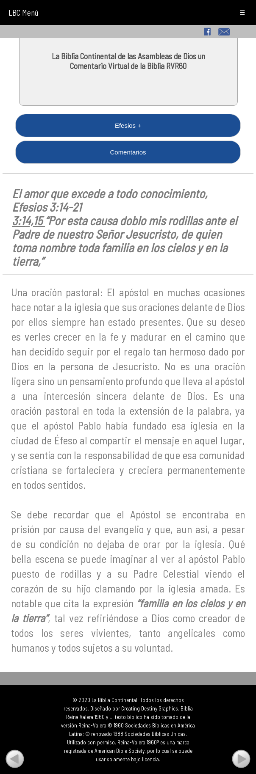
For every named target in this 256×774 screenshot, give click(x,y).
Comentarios (128, 152)
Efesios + (128, 125)
